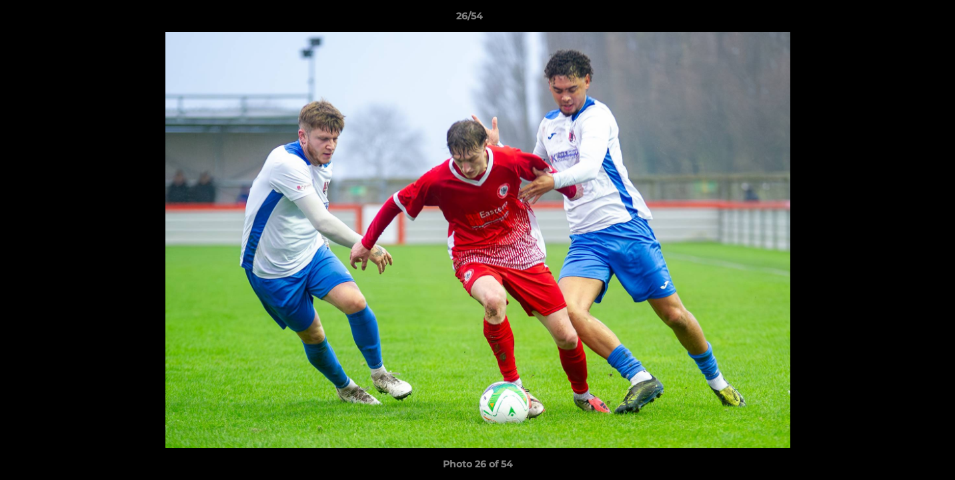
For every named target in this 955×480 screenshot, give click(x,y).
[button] (899, 19)
